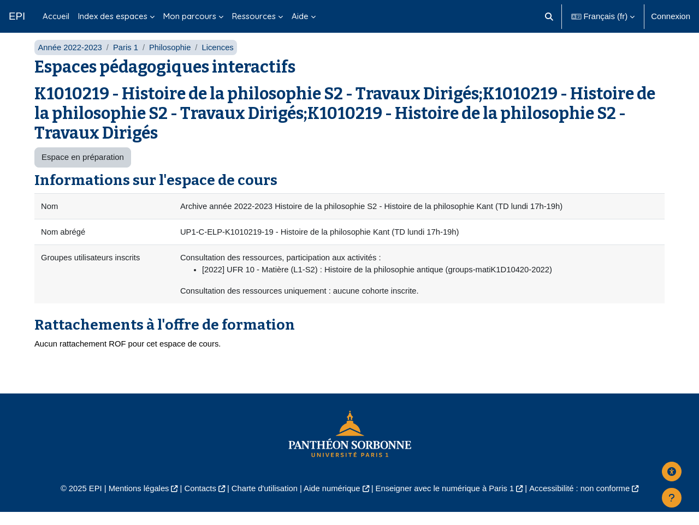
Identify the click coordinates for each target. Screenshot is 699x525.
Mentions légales (134, 501)
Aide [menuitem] (300, 16)
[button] (549, 16)
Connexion (670, 16)
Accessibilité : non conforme (584, 501)
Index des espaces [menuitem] (112, 16)
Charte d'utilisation (263, 501)
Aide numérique (331, 501)
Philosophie (172, 58)
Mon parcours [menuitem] (189, 16)
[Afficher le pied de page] (672, 498)
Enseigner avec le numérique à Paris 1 (446, 501)
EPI (17, 16)
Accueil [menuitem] (56, 16)
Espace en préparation (83, 169)
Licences (220, 58)
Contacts (197, 501)
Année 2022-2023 (70, 58)
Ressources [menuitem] (254, 16)
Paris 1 (127, 58)
